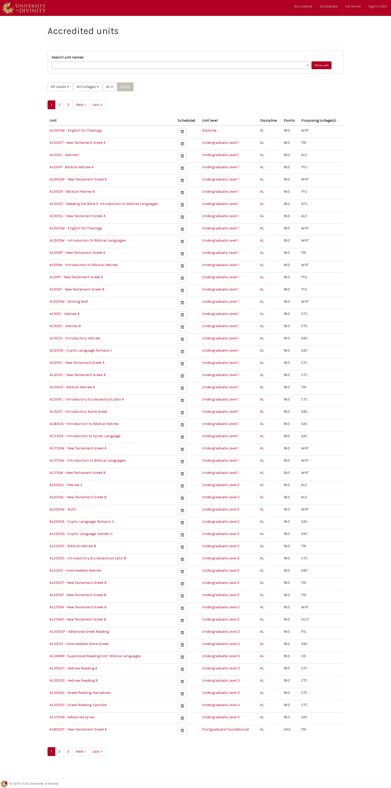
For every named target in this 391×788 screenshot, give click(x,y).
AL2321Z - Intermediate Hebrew (75, 570)
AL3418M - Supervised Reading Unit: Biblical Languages (95, 656)
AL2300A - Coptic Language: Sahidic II (81, 534)
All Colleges (88, 87)
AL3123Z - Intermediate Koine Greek (79, 644)
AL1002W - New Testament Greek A (78, 179)
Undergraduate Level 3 (221, 631)
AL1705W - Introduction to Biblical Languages (88, 460)
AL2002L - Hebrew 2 (66, 485)
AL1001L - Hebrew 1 (64, 155)
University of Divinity (43, 783)
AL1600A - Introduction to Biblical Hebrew (84, 424)
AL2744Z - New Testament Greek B (78, 619)
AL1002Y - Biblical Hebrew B (72, 191)
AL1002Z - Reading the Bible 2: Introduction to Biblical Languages (104, 204)
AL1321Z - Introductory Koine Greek (78, 411)
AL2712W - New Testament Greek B (78, 607)
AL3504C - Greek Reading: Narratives (80, 692)
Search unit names (68, 57)
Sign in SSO (377, 6)
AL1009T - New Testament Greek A (77, 252)
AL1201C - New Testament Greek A (77, 362)
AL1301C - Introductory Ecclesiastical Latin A (87, 399)
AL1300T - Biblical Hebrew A (72, 387)
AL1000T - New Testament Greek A (77, 142)
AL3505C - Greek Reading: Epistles (78, 705)
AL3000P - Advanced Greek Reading (79, 631)
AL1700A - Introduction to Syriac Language (85, 436)
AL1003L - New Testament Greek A (77, 216)
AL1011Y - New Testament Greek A (76, 277)
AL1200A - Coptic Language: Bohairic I (81, 350)
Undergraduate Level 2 (221, 485)
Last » (97, 104)
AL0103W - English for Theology (76, 130)
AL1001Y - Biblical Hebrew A (72, 167)
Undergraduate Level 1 (220, 142)
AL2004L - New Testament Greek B (78, 497)
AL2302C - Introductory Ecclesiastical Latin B (88, 558)
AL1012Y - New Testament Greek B (77, 289)
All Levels (60, 87)
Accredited (303, 6)
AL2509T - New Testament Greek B (78, 595)
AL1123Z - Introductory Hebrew (75, 338)
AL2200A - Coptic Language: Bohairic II (82, 521)
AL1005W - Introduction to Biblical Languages (88, 240)
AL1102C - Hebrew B (65, 326)
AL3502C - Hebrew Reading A (73, 668)
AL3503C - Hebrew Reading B (74, 680)
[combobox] (181, 65)
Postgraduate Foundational (225, 729)
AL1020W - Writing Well (69, 301)
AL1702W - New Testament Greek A (78, 448)
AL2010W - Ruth (63, 509)
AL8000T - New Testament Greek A (78, 729)
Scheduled (328, 6)
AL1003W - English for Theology (76, 228)
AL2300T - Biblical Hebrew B (73, 546)
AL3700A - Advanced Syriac (72, 717)
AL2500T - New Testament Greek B (78, 582)
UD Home (353, 6)
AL (109, 87)
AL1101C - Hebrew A (64, 314)
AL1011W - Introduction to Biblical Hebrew (84, 265)
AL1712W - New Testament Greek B (77, 472)
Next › (81, 104)
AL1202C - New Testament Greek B (78, 375)
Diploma (209, 130)
